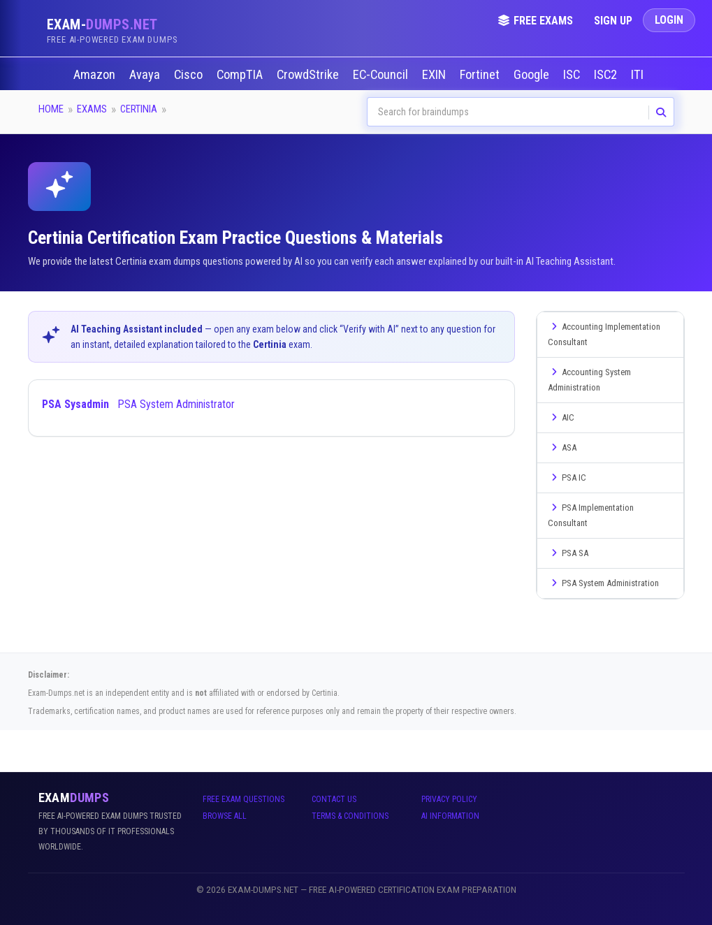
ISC (573, 74)
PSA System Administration (603, 583)
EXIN (435, 74)
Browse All (225, 816)
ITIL (641, 74)
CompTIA (241, 74)
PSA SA (568, 553)
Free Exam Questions (243, 799)
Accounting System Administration (589, 380)
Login (669, 20)
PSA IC (567, 477)
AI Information (450, 816)
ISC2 (607, 74)
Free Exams (535, 20)
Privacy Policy (449, 799)
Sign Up (613, 20)
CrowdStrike (309, 74)
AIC (561, 417)
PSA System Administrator (138, 404)
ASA (562, 447)
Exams (92, 109)
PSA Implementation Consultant (591, 515)
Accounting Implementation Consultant (604, 334)
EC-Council (382, 74)
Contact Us (334, 799)
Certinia (138, 109)
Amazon (95, 74)
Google (533, 74)
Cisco (189, 74)
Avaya (146, 74)
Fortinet (481, 74)
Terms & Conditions (350, 816)
